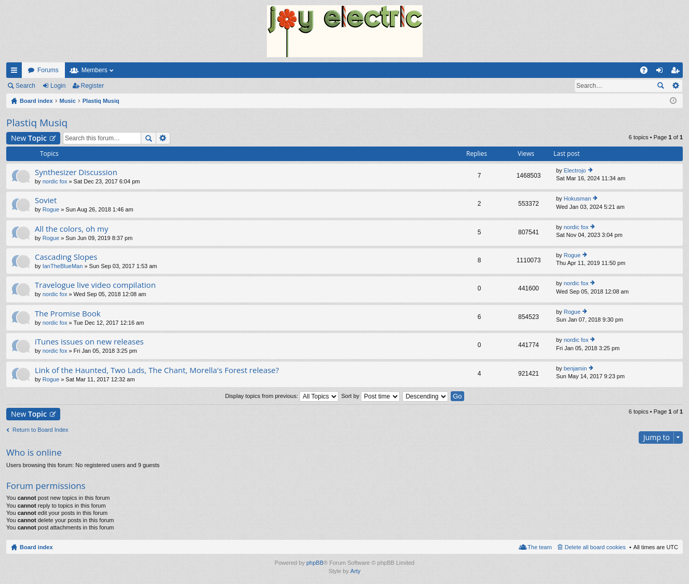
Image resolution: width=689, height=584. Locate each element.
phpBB (314, 563)
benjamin (575, 368)
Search (25, 85)
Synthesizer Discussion (76, 172)
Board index (36, 547)
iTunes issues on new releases (89, 342)
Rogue (51, 209)
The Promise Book (68, 313)
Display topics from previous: (282, 396)
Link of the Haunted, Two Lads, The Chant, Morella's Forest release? (157, 370)
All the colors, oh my (71, 229)
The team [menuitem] (539, 547)
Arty (355, 571)
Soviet (46, 200)
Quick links (16, 72)
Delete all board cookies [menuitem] (595, 547)
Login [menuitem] (661, 72)
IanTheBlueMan (63, 266)
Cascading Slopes (66, 257)
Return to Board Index (40, 430)
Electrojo (575, 170)
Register (92, 85)
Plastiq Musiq (36, 122)
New (29, 138)
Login (57, 85)
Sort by (370, 396)
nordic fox (55, 181)
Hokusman (577, 198)
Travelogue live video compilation (95, 285)
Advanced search (675, 85)
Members (94, 70)
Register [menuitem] (677, 72)
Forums (48, 70)
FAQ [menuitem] (647, 72)
